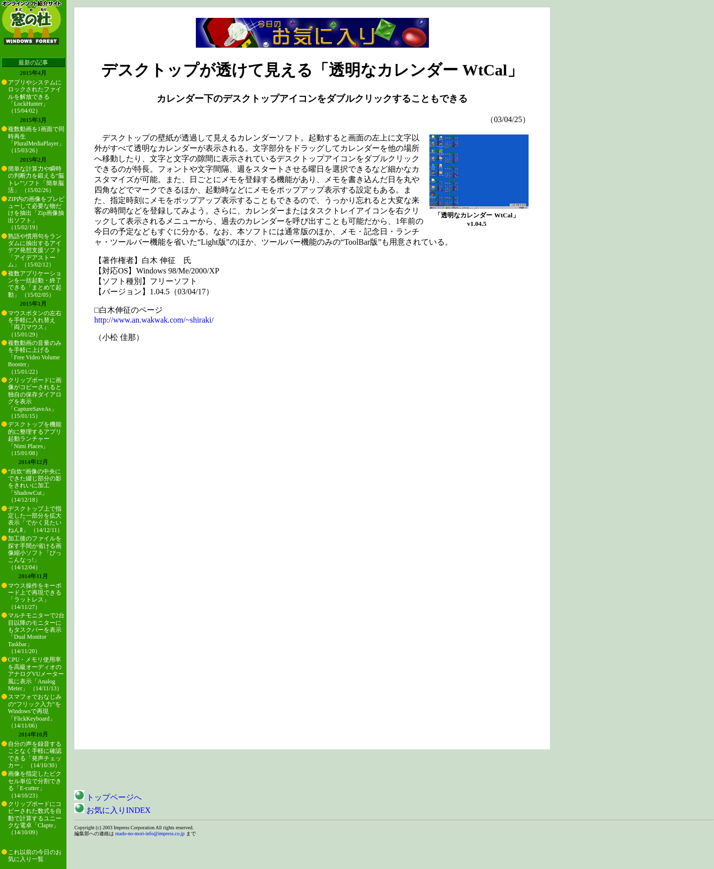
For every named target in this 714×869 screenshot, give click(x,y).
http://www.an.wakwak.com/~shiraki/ (154, 320)
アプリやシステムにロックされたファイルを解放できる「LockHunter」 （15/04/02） (34, 97)
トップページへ (108, 797)
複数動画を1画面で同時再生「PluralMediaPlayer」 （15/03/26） (36, 140)
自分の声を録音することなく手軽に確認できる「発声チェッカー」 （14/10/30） (34, 754)
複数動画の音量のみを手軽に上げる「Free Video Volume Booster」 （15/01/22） (34, 357)
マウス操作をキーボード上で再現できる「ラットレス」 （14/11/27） (34, 596)
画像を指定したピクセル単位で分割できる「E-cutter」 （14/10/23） (34, 784)
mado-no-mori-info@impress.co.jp (150, 833)
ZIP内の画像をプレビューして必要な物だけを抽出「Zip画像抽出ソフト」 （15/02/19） (36, 213)
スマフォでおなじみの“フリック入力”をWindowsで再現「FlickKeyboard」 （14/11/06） (34, 711)
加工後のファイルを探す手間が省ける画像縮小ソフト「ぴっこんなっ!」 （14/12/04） (34, 553)
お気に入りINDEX (112, 810)
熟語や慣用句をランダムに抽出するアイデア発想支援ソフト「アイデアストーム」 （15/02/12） (34, 250)
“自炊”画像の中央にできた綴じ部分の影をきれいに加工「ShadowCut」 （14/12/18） (34, 486)
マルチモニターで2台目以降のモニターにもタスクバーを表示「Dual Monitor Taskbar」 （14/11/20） (36, 633)
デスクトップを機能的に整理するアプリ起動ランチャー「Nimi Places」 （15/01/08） (34, 439)
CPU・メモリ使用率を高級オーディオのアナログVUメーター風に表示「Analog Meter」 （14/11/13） (36, 674)
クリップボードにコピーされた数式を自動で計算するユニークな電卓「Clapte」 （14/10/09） (34, 818)
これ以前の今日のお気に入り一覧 (34, 856)
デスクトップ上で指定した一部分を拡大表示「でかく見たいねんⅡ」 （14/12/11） (35, 519)
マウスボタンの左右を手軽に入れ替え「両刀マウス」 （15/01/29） (34, 324)
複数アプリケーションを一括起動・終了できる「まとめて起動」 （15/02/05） (34, 284)
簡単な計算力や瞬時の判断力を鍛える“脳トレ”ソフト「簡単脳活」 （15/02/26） (36, 179)
